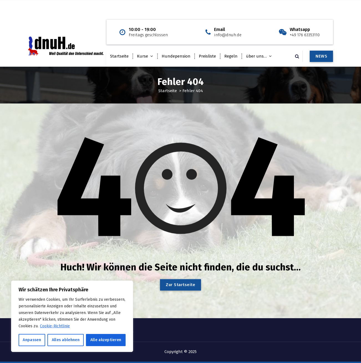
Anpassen (32, 340)
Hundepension (176, 56)
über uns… (256, 56)
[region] (72, 316)
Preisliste (207, 56)
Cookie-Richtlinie (55, 326)
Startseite (119, 56)
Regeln (231, 56)
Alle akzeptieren (105, 340)
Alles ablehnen (66, 340)
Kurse (142, 56)
